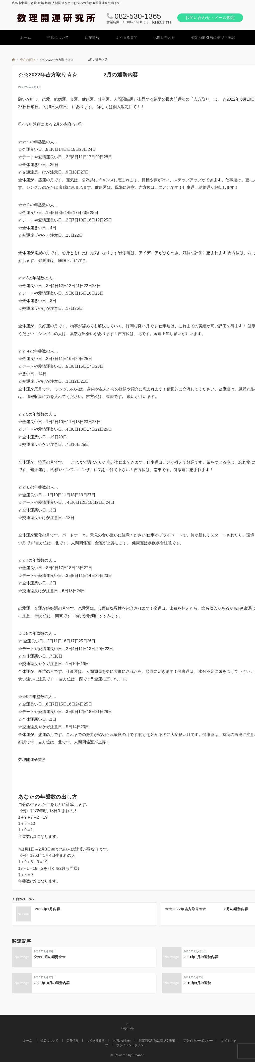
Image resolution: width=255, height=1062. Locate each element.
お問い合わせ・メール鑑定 (210, 17)
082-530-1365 (138, 16)
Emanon (138, 1055)
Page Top (127, 1026)
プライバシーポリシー (131, 1045)
